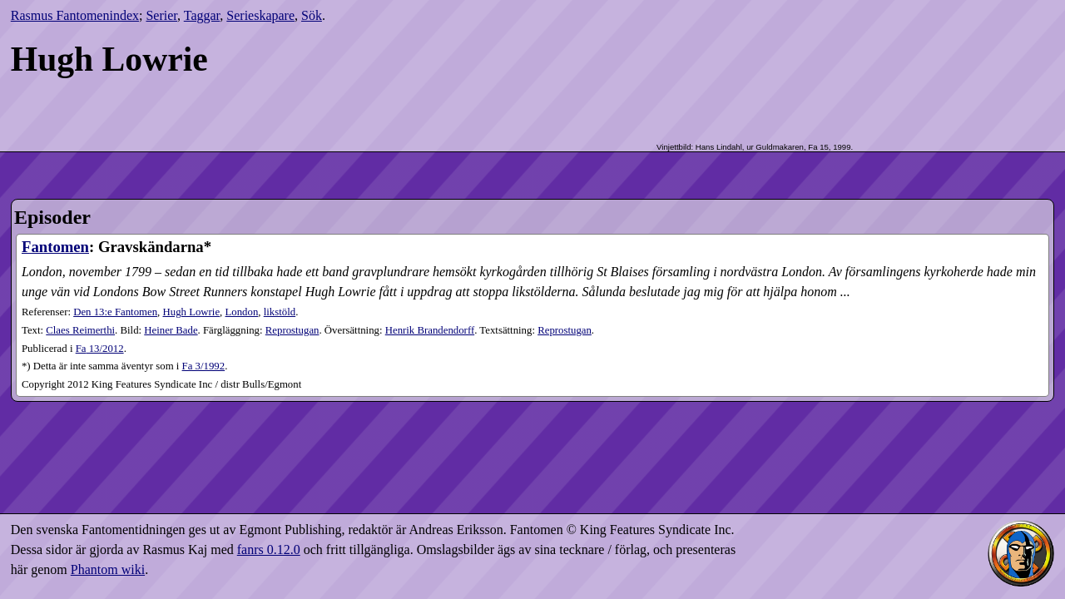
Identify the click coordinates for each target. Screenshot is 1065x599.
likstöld (279, 312)
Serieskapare (260, 15)
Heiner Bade (170, 330)
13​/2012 (100, 348)
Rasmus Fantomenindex (75, 15)
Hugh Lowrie (191, 312)
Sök (311, 15)
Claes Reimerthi (80, 330)
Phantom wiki (108, 569)
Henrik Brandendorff (429, 330)
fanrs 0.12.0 (268, 549)
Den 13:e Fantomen (115, 312)
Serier (161, 15)
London (242, 312)
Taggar (202, 15)
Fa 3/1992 (203, 366)
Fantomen (55, 246)
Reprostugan (292, 330)
